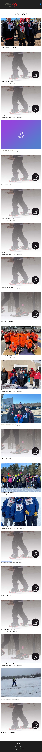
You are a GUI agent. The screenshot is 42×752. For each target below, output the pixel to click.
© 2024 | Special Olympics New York (21, 748)
